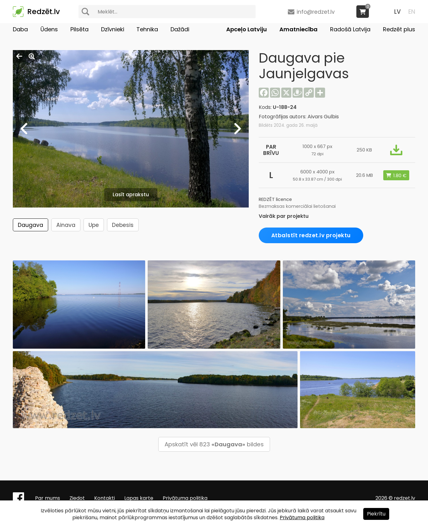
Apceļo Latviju (246, 29)
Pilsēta (79, 29)
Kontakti (104, 498)
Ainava (65, 225)
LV (397, 12)
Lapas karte (138, 498)
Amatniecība (298, 29)
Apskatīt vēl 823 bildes (214, 444)
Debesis (123, 225)
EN (411, 12)
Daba (20, 29)
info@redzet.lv (316, 12)
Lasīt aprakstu (131, 194)
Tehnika (147, 29)
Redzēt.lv (43, 12)
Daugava (30, 225)
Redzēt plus (399, 29)
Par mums (47, 498)
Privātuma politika (185, 498)
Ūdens (49, 29)
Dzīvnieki (112, 29)
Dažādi (180, 29)
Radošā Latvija (350, 29)
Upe (94, 225)
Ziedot (77, 498)
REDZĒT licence (275, 199)
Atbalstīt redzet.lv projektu (311, 235)
